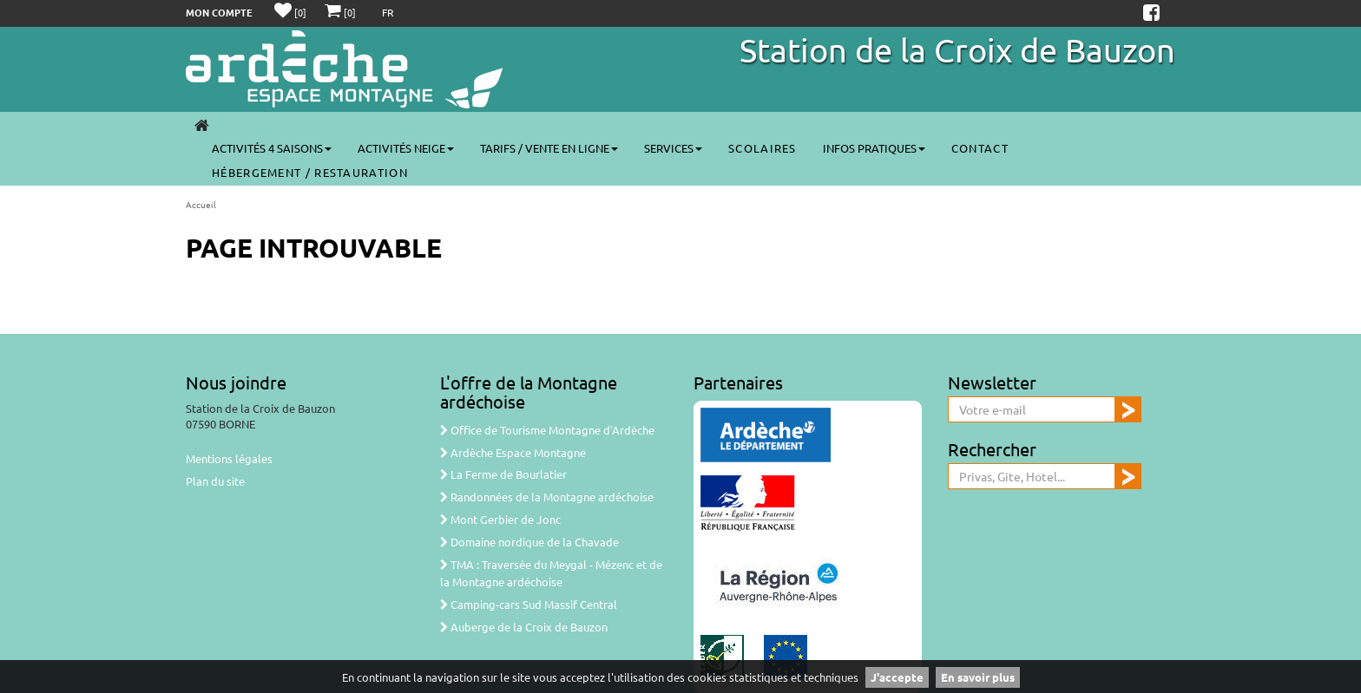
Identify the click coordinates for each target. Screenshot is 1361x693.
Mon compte (219, 12)
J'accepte (897, 677)
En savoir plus (978, 677)
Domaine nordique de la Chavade (529, 541)
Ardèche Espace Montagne (513, 452)
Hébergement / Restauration (310, 172)
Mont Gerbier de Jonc (500, 519)
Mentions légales (229, 458)
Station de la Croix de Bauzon (957, 49)
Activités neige (406, 148)
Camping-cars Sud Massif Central (528, 604)
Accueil (201, 204)
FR (388, 12)
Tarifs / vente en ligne (549, 148)
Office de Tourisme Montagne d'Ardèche (547, 429)
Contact (980, 148)
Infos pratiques (874, 148)
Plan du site (215, 481)
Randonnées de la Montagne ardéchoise (547, 496)
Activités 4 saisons (272, 148)
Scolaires (762, 148)
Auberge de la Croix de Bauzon (524, 626)
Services (673, 148)
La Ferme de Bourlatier (503, 474)
